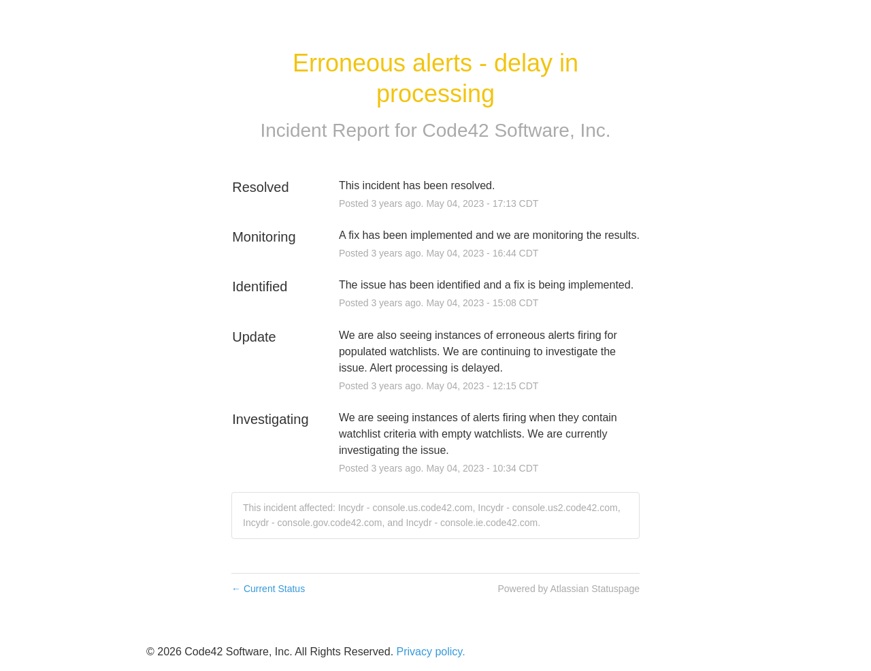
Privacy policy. (431, 651)
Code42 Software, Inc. (517, 130)
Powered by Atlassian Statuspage (568, 588)
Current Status (268, 588)
